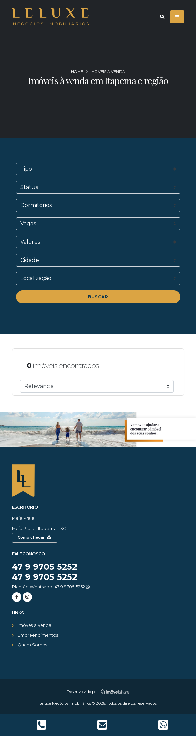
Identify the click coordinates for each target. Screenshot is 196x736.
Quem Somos (33, 644)
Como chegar (34, 537)
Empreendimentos (38, 635)
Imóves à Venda (35, 625)
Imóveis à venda (107, 71)
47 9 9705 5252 (45, 567)
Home (77, 71)
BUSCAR (98, 296)
